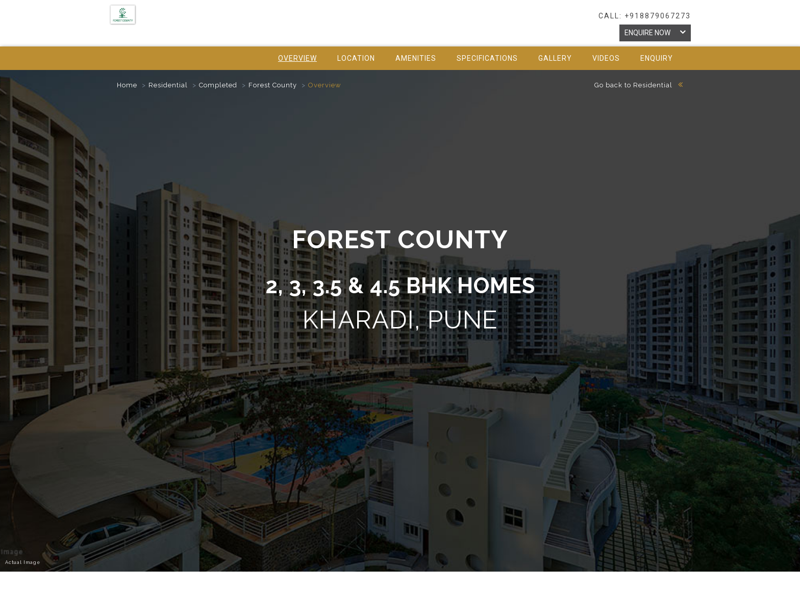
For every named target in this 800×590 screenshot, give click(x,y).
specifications (487, 58)
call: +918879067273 (644, 16)
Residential (168, 85)
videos (606, 58)
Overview (297, 58)
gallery (555, 58)
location (356, 58)
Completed (218, 85)
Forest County (272, 85)
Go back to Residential (638, 85)
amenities (415, 58)
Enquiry (656, 58)
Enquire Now (655, 32)
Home (127, 85)
